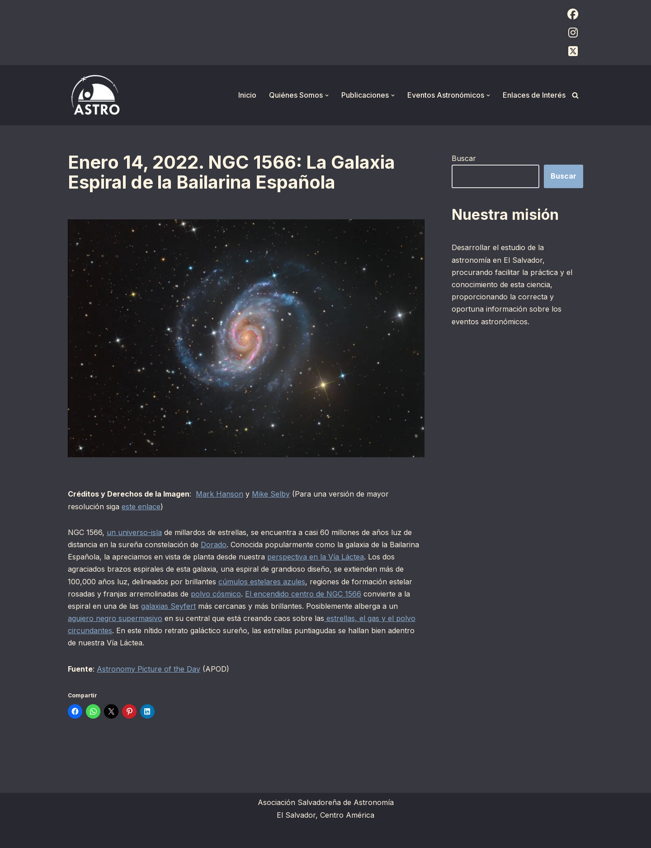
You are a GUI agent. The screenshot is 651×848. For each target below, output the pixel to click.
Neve (77, 836)
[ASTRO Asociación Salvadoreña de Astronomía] (95, 95)
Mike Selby (271, 493)
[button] (327, 95)
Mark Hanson (219, 493)
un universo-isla (134, 532)
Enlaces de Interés (534, 94)
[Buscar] (575, 95)
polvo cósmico (216, 593)
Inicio (247, 94)
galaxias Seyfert (168, 606)
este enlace (141, 506)
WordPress (179, 836)
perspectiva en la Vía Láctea (315, 556)
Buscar (464, 158)
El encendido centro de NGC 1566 (303, 593)
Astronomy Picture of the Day (148, 668)
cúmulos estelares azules (261, 581)
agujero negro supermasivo (115, 618)
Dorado (213, 544)
